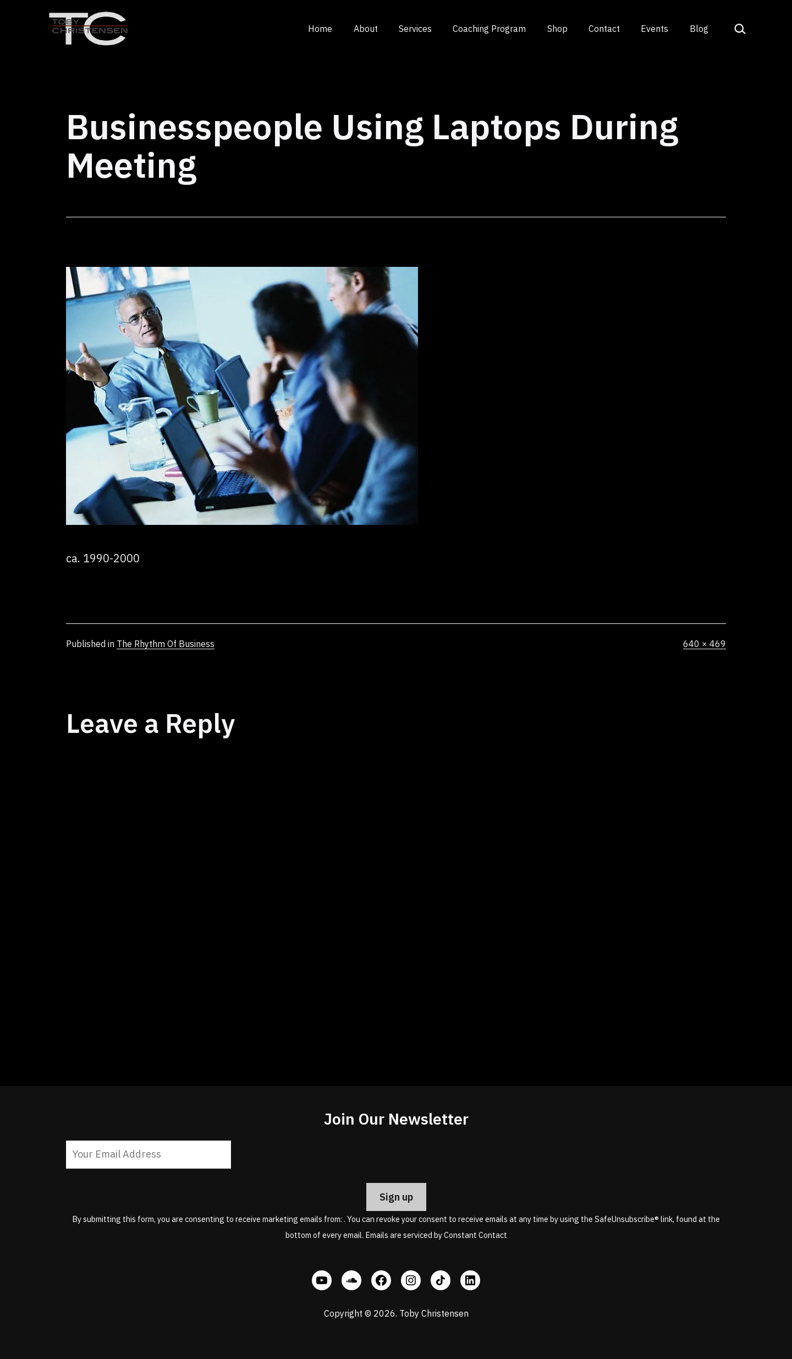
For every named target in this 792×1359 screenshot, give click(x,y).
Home (320, 28)
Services (415, 28)
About (366, 28)
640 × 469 (704, 643)
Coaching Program (489, 28)
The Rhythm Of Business (166, 643)
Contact (604, 28)
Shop (557, 28)
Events (654, 28)
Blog (699, 28)
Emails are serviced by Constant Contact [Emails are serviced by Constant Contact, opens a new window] (436, 1235)
